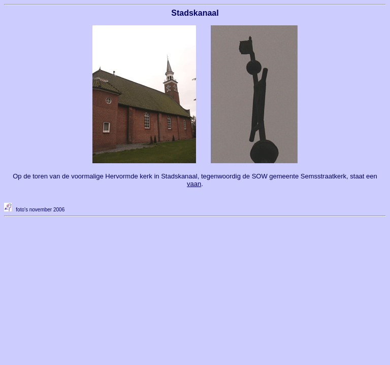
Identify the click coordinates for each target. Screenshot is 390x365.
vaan (194, 184)
